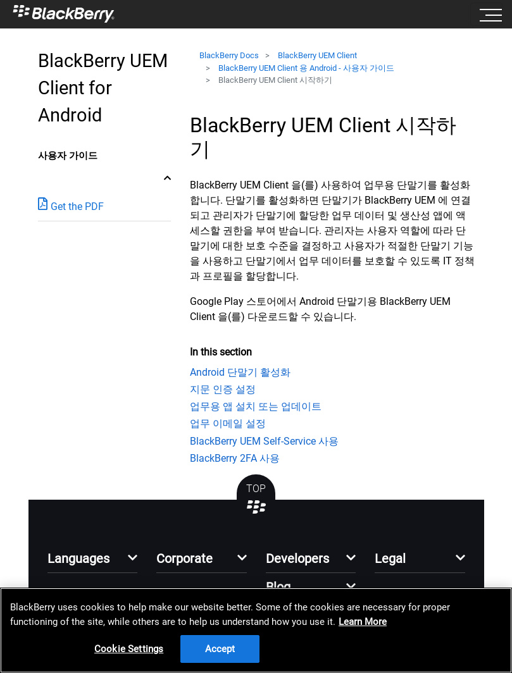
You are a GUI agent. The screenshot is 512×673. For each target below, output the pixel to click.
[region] (256, 630)
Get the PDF (71, 205)
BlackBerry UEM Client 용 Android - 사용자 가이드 (306, 68)
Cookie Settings (128, 649)
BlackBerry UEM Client (317, 55)
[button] (92, 562)
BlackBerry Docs (229, 55)
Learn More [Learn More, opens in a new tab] (363, 621)
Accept (220, 649)
